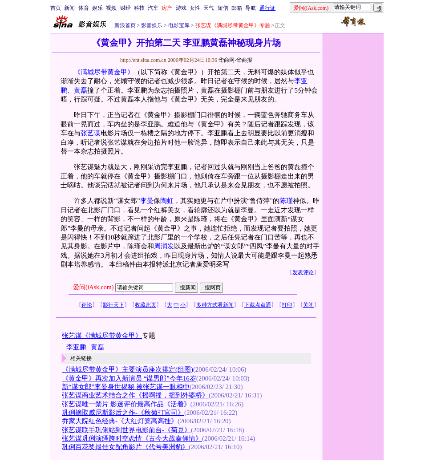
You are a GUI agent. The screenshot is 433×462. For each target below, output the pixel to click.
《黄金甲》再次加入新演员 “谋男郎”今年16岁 (129, 378)
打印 (287, 305)
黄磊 (80, 90)
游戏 (181, 8)
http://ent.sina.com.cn (144, 60)
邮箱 (236, 8)
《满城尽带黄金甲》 (104, 72)
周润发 (164, 246)
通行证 (267, 8)
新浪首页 (125, 25)
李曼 (147, 200)
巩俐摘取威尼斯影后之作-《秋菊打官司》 (123, 412)
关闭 (308, 305)
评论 (86, 305)
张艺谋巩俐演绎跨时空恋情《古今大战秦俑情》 (132, 438)
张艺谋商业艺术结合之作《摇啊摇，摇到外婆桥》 (135, 395)
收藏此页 (145, 305)
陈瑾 (286, 200)
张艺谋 (91, 133)
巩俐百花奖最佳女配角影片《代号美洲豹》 (125, 446)
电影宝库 (178, 25)
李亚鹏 (76, 347)
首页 (55, 8)
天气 (208, 8)
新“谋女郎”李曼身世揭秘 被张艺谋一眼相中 (126, 386)
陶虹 (167, 200)
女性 (195, 8)
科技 (139, 8)
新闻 (69, 8)
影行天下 (113, 305)
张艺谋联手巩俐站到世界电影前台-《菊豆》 (126, 430)
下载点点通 (257, 305)
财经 (125, 8)
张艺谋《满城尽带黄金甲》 (102, 335)
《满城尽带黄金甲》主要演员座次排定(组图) (127, 369)
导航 (250, 8)
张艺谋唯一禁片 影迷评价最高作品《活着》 (126, 404)
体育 (83, 8)
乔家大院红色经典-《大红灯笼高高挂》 (120, 421)
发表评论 (303, 272)
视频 (111, 8)
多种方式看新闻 (215, 305)
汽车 (153, 8)
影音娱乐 (151, 25)
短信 (223, 8)
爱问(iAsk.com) (93, 287)
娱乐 (97, 8)
